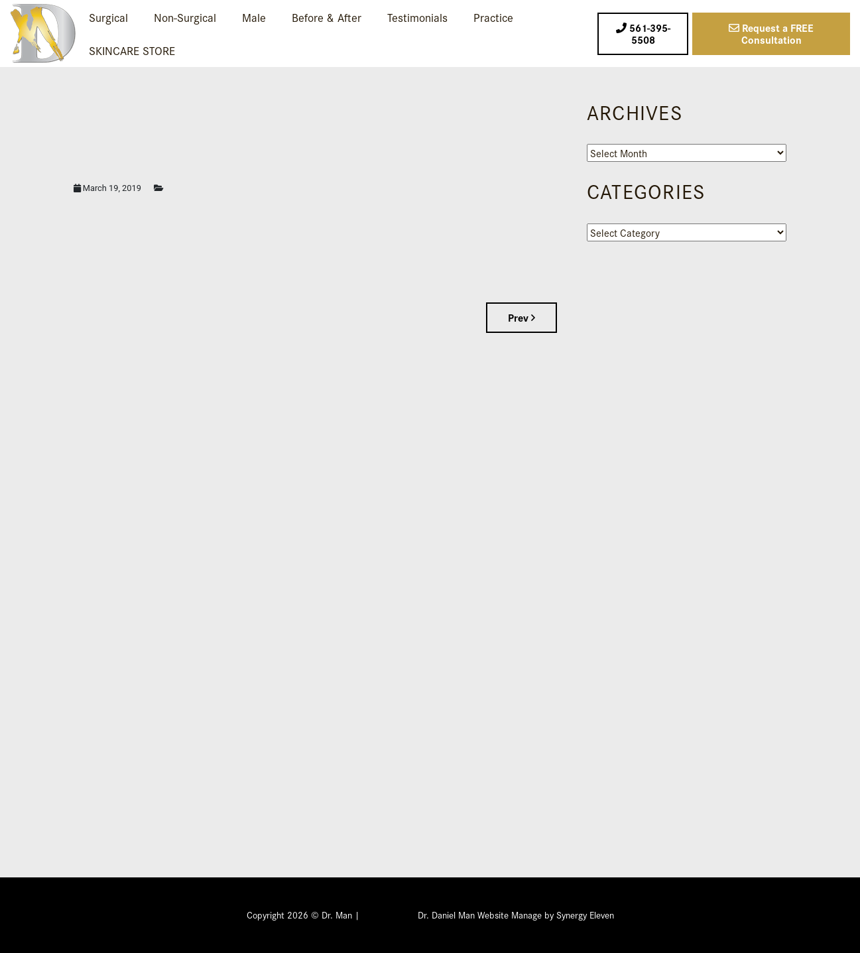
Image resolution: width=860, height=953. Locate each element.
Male (254, 17)
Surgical (108, 17)
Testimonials (417, 17)
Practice (493, 17)
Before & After (326, 17)
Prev (521, 317)
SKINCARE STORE (132, 50)
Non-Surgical (185, 17)
